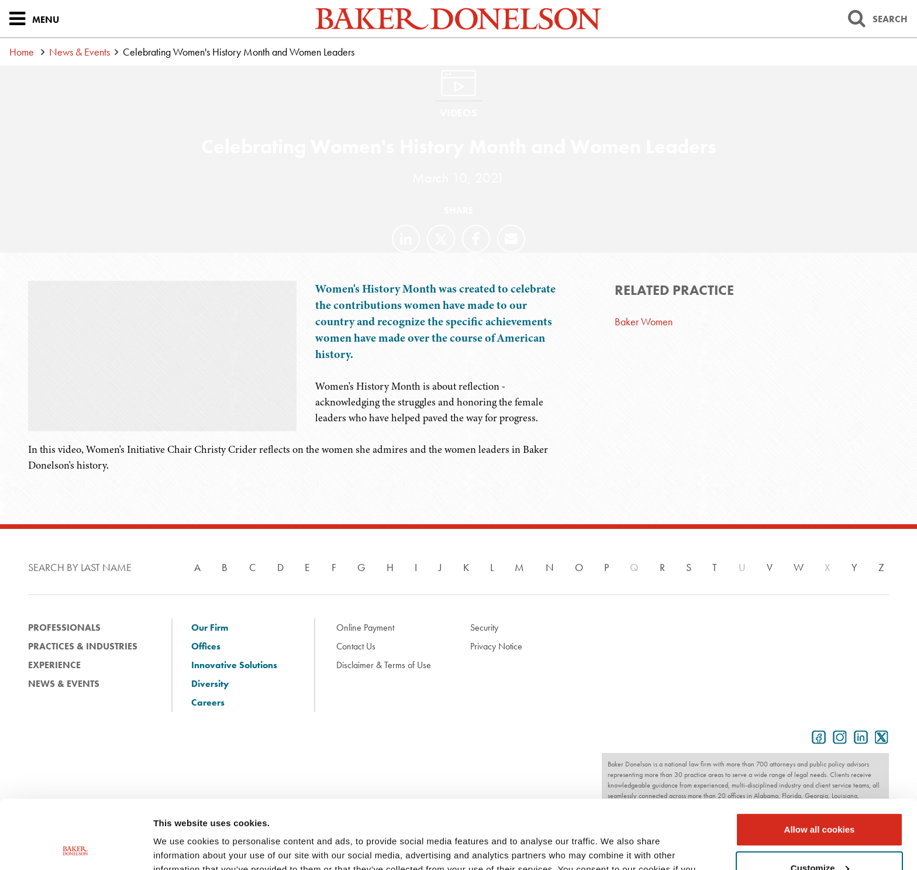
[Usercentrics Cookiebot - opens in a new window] (76, 847)
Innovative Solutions (234, 665)
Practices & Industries (82, 646)
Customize (820, 799)
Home (21, 52)
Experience (54, 665)
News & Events (79, 52)
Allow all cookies (819, 761)
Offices (205, 646)
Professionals (64, 627)
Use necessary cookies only (819, 838)
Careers (208, 702)
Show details (180, 847)
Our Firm (209, 627)
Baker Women (644, 321)
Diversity (210, 684)
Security (484, 627)
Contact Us (355, 646)
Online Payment (365, 627)
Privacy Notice (496, 646)
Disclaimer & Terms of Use (383, 665)
